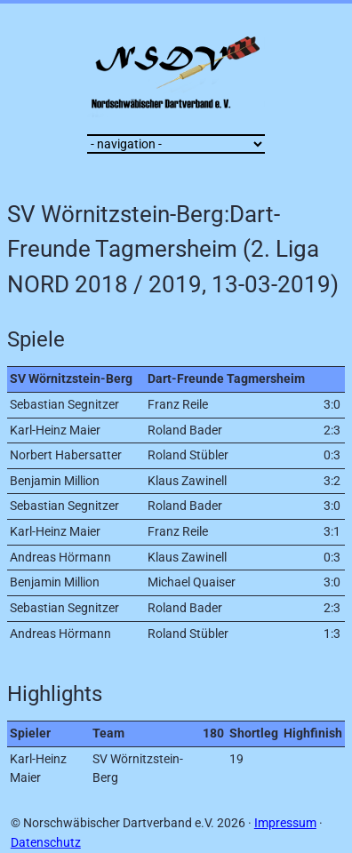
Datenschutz (46, 842)
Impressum (285, 823)
